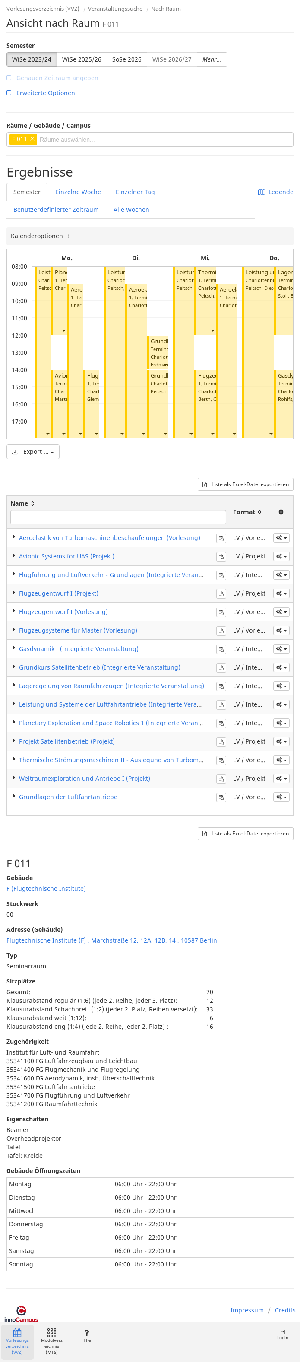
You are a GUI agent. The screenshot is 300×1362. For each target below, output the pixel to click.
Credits (285, 1310)
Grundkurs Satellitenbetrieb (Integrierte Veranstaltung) (99, 667)
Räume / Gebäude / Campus (48, 125)
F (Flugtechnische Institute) (46, 888)
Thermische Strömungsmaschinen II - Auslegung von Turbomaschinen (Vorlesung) (139, 760)
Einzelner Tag (135, 192)
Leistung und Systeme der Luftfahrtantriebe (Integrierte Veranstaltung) (123, 704)
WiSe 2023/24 (31, 59)
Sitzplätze (20, 981)
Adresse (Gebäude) (34, 929)
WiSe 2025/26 (81, 59)
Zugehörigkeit (27, 1041)
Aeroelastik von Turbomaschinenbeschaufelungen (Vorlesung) (109, 538)
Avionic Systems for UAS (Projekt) (66, 556)
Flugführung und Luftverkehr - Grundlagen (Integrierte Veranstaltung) (122, 575)
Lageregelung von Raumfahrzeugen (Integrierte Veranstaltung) (111, 686)
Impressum (247, 1310)
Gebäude (19, 878)
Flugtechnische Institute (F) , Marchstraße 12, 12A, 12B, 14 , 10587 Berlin (111, 940)
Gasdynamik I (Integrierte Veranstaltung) (79, 649)
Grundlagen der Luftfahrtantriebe (68, 797)
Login (282, 1334)
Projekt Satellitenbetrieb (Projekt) (67, 741)
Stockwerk (22, 904)
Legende (276, 192)
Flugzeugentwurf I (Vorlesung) (63, 612)
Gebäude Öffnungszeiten (43, 1171)
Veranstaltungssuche (115, 8)
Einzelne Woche (78, 192)
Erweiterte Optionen (40, 93)
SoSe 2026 (127, 59)
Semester (20, 45)
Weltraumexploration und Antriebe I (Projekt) (84, 778)
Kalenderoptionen (38, 236)
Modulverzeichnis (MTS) (52, 1342)
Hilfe (86, 1336)
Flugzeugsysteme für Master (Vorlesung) (78, 630)
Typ (11, 955)
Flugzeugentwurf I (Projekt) (58, 593)
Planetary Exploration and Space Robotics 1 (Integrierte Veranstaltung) (121, 723)
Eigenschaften (27, 1119)
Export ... (33, 451)
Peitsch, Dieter (123, 288)
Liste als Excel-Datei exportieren (245, 484)
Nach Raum (166, 8)
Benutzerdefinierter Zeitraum (56, 209)
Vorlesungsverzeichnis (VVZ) (42, 8)
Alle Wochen (131, 209)
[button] (47, 433)
